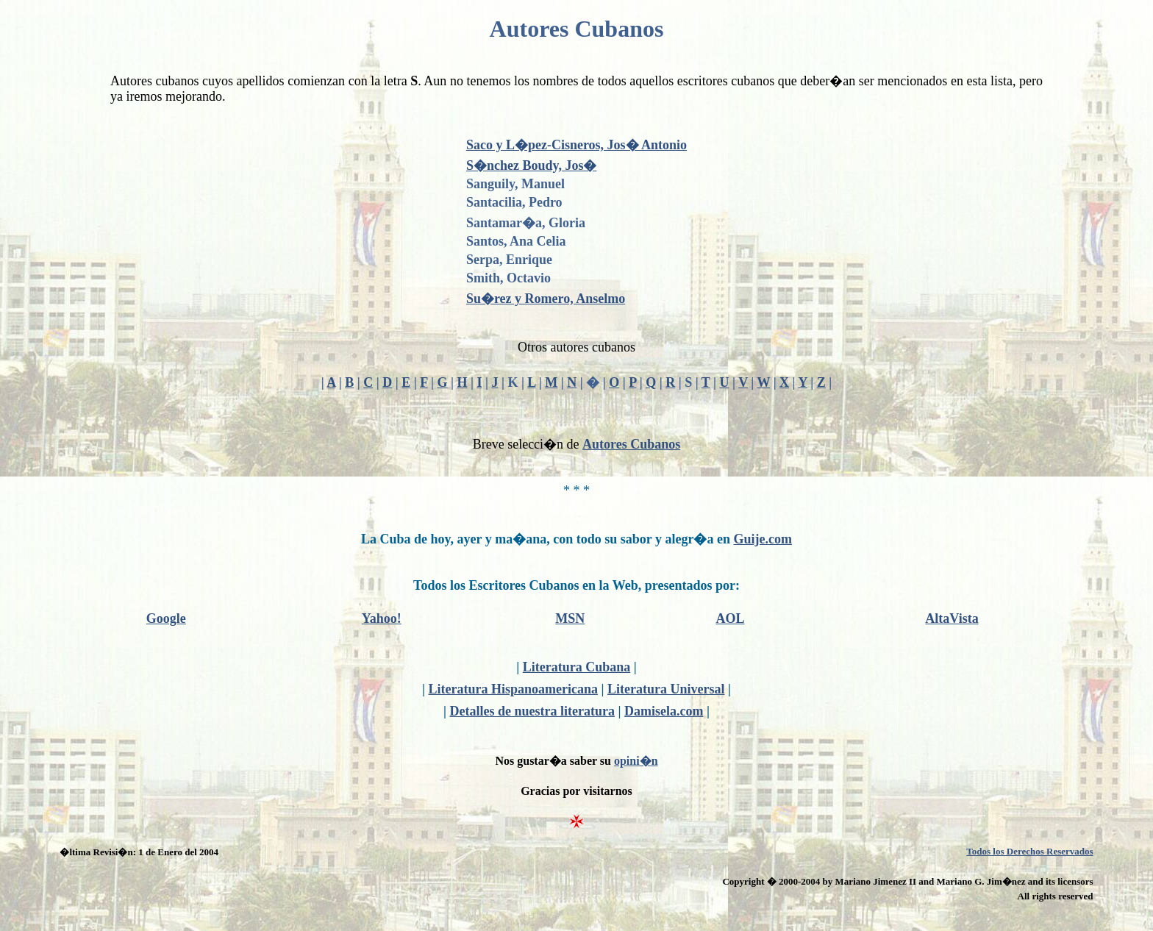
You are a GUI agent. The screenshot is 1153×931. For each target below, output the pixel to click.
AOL (729, 618)
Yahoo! (381, 618)
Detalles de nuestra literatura (532, 711)
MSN (570, 618)
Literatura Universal (665, 689)
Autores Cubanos (631, 444)
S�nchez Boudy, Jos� (531, 165)
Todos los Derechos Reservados (1029, 851)
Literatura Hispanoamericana (513, 689)
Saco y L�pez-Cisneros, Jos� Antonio (576, 145)
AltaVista (951, 618)
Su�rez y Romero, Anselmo (545, 298)
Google (166, 618)
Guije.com (762, 539)
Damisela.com (663, 711)
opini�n (636, 761)
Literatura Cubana (577, 667)
